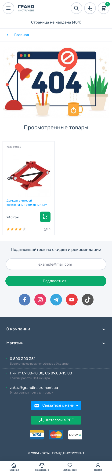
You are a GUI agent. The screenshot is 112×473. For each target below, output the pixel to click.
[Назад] (7, 35)
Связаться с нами (54, 405)
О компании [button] (56, 329)
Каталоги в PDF (56, 420)
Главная (21, 35)
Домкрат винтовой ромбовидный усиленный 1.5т (27, 202)
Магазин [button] (56, 343)
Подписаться (54, 281)
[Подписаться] (56, 264)
